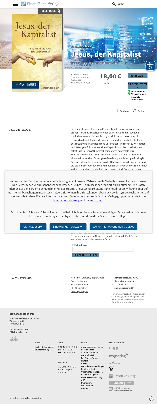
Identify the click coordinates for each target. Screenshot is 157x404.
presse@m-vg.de (79, 291)
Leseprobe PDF (121, 284)
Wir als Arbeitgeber (89, 374)
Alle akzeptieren (33, 226)
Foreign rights (87, 349)
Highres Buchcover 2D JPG (126, 277)
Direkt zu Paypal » (137, 85)
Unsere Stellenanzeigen (92, 371)
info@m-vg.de (22, 332)
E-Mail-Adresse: (80, 245)
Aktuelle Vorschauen (90, 352)
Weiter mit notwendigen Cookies (113, 226)
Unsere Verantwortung (91, 377)
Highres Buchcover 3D (124, 281)
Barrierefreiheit (88, 369)
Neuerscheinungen (43, 349)
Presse (84, 363)
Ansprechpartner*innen (92, 347)
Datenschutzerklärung (66, 200)
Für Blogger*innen (89, 358)
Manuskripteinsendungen (93, 366)
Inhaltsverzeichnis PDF (124, 287)
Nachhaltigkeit (87, 355)
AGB (83, 380)
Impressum (86, 382)
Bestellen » (137, 75)
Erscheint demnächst (44, 347)
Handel (84, 360)
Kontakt (85, 388)
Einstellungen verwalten (68, 226)
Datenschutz (87, 385)
